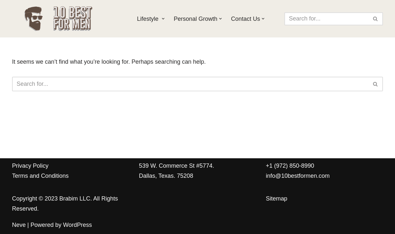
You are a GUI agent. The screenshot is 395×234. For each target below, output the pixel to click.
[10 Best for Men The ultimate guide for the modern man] (69, 19)
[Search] (326, 18)
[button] (163, 18)
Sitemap (276, 198)
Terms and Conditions (40, 176)
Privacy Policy (30, 165)
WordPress (77, 225)
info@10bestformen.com (298, 176)
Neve (19, 225)
